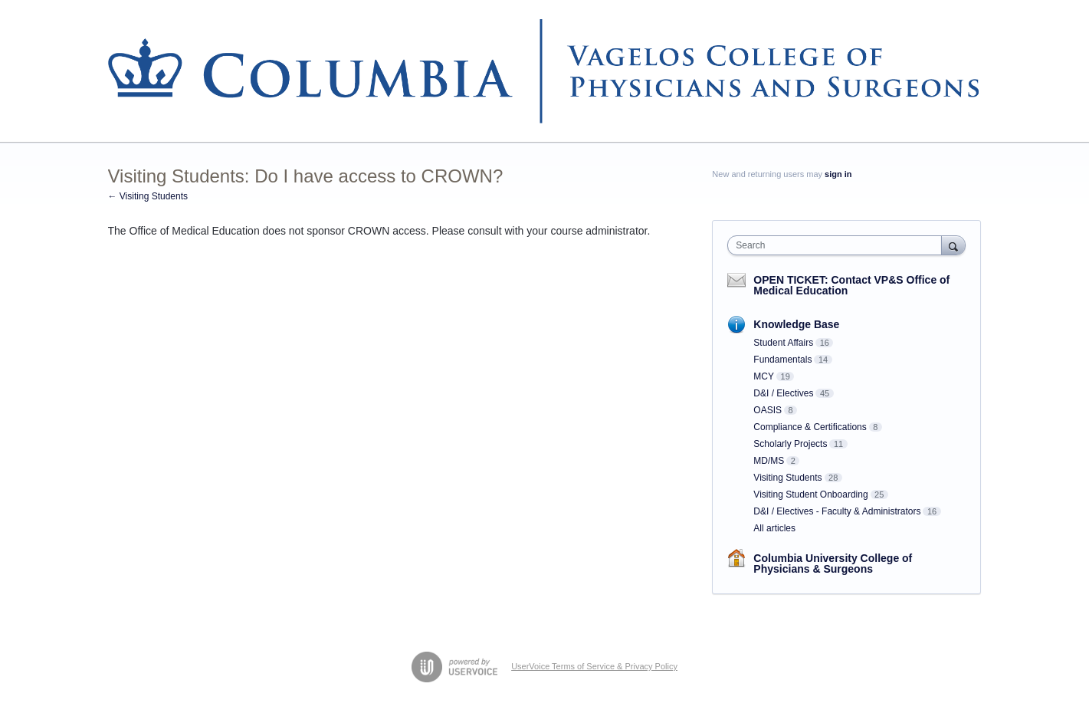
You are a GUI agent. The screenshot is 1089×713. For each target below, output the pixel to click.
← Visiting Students (148, 196)
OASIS (767, 410)
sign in (838, 174)
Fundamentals (782, 359)
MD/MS (768, 460)
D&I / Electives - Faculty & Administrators (836, 511)
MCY (763, 376)
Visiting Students (787, 477)
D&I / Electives (783, 393)
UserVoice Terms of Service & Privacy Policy (594, 666)
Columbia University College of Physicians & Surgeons (832, 563)
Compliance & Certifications (809, 427)
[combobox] (838, 245)
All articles (774, 528)
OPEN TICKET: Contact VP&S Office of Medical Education (851, 285)
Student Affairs (783, 342)
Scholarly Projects (790, 444)
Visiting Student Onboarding (810, 494)
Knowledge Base (796, 324)
